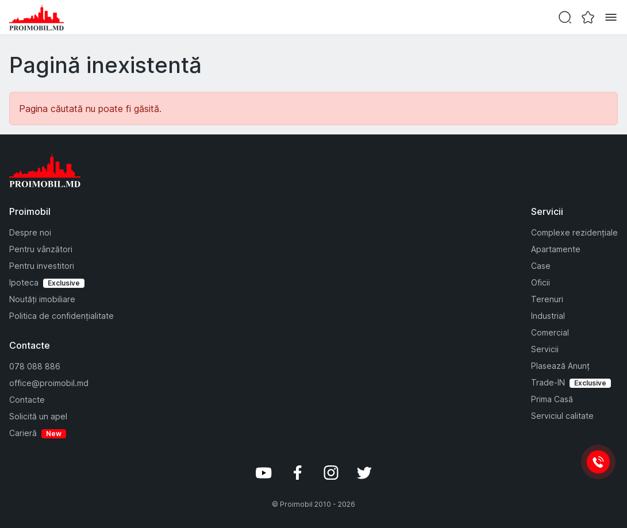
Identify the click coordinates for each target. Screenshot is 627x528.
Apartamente (555, 249)
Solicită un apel (38, 416)
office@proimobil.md (49, 383)
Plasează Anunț (560, 366)
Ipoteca (24, 282)
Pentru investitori (41, 266)
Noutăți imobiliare (42, 299)
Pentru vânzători (40, 249)
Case (541, 266)
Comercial (550, 332)
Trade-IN (548, 382)
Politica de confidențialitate (61, 316)
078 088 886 (34, 366)
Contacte (27, 399)
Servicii (545, 349)
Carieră (23, 433)
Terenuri (547, 299)
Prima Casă (552, 399)
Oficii (540, 282)
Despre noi (30, 232)
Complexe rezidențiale (574, 232)
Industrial (548, 316)
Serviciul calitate (562, 416)
